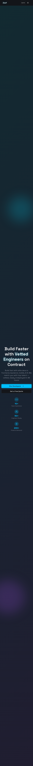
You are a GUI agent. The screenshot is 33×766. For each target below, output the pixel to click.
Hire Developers (16, 386)
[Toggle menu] (28, 3)
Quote (23, 2)
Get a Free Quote (16, 391)
